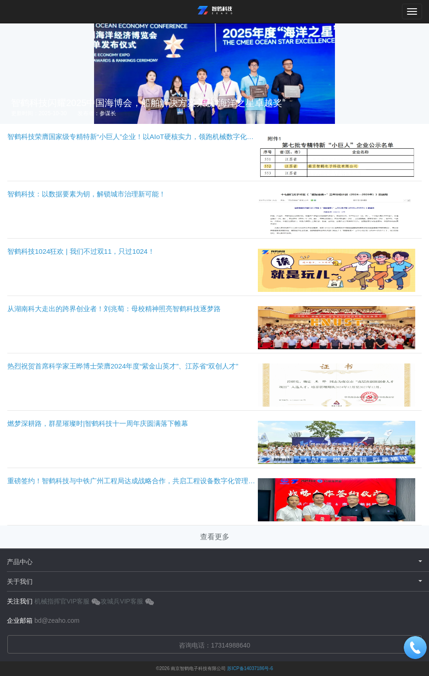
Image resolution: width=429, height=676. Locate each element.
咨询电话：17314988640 (215, 645)
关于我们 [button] (214, 581)
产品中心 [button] (214, 561)
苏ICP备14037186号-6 (250, 668)
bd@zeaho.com (56, 620)
